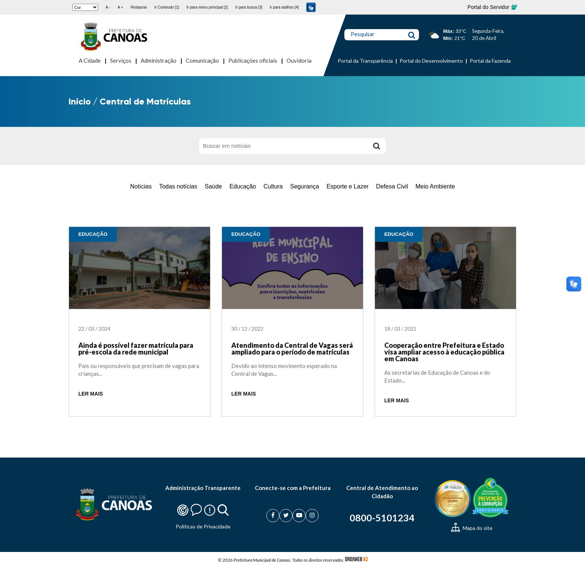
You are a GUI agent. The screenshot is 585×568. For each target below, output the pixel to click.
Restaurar (139, 7)
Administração (158, 60)
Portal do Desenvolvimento (431, 60)
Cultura (273, 186)
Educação (242, 186)
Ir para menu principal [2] (207, 7)
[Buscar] (376, 146)
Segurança (304, 186)
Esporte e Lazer (347, 186)
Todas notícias (178, 186)
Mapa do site (471, 528)
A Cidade (90, 60)
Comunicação (202, 60)
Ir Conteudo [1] (166, 7)
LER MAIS (90, 394)
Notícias (141, 186)
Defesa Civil (392, 186)
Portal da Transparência (365, 60)
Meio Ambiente (435, 186)
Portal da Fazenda (490, 60)
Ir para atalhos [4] (284, 7)
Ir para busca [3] (248, 7)
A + (120, 7)
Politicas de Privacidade (203, 526)
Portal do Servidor (491, 7)
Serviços (120, 60)
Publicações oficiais (252, 60)
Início (80, 101)
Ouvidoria (299, 60)
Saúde (213, 186)
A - (108, 7)
